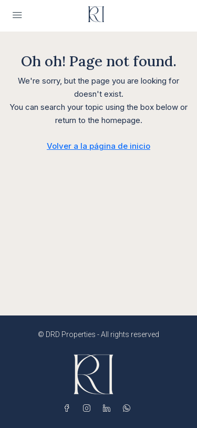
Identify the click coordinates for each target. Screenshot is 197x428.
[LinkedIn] (109, 408)
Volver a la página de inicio (98, 146)
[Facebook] (69, 408)
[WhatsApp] (128, 408)
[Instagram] (89, 408)
